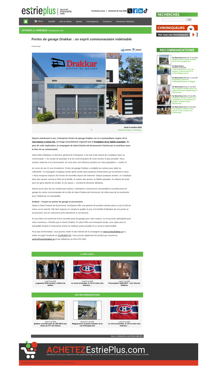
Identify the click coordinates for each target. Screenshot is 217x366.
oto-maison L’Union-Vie (44, 142)
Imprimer (128, 49)
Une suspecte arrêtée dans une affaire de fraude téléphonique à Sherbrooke (184, 90)
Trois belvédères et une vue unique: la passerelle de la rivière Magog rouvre (183, 71)
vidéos (127, 354)
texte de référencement (104, 354)
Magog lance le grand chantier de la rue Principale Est (184, 60)
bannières (51, 354)
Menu (39, 21)
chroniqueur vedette (140, 354)
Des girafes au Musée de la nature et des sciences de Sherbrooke (182, 111)
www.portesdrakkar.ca (113, 232)
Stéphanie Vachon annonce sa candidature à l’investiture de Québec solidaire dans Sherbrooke (184, 101)
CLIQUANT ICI (64, 235)
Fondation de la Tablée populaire (110, 142)
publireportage (86, 354)
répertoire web (72, 354)
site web (119, 354)
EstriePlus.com (35, 362)
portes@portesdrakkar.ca (43, 239)
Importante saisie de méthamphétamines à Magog (183, 80)
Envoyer (138, 49)
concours (60, 354)
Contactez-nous (98, 11)
